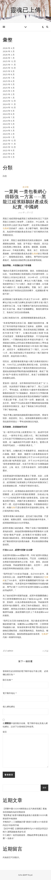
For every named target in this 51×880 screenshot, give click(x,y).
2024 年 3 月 (9, 130)
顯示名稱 (8, 679)
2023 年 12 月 (9, 140)
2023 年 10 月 (9, 147)
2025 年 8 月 (9, 74)
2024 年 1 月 (9, 137)
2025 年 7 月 (9, 77)
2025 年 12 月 (9, 61)
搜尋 (44, 788)
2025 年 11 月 (9, 64)
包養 (13, 507)
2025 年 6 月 (9, 81)
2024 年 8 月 (9, 114)
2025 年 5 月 (9, 84)
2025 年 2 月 (9, 94)
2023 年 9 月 (9, 150)
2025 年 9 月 (9, 71)
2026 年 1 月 (9, 58)
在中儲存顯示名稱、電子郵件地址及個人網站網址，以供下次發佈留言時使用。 (25, 725)
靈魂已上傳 (25, 10)
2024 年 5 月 (9, 124)
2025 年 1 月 (9, 97)
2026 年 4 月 (9, 48)
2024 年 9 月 (9, 110)
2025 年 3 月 (9, 91)
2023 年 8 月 (9, 153)
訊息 (5, 176)
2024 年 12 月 (9, 100)
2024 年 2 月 (9, 134)
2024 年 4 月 (9, 127)
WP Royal (28, 875)
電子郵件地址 (10, 693)
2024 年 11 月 (9, 104)
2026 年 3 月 (9, 51)
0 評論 (45, 650)
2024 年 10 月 (9, 107)
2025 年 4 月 (9, 87)
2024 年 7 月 (9, 117)
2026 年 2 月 (9, 54)
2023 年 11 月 (9, 143)
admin (10, 650)
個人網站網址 (9, 706)
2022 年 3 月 (9, 157)
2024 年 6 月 (9, 120)
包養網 (6, 228)
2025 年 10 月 (9, 67)
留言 (5, 731)
